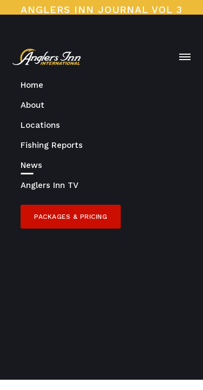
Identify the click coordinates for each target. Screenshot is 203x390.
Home (32, 85)
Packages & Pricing (70, 216)
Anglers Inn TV (49, 185)
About (32, 105)
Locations (40, 125)
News (31, 165)
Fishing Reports (52, 145)
